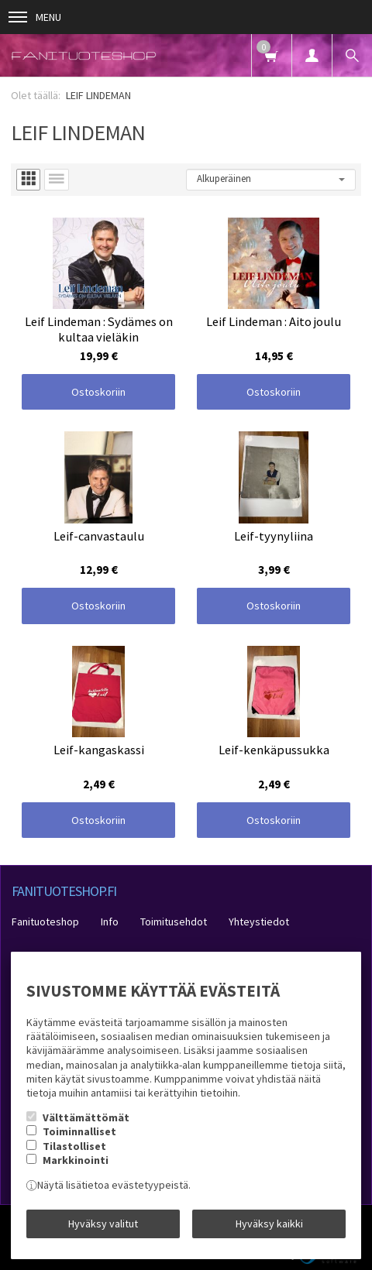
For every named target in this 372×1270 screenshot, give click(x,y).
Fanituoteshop (45, 921)
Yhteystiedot (259, 921)
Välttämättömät (86, 1117)
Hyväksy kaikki (269, 1224)
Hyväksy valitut (103, 1224)
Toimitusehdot (173, 921)
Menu (35, 17)
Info (110, 921)
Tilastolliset (74, 1146)
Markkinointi (75, 1160)
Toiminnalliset (79, 1131)
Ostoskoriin (98, 392)
